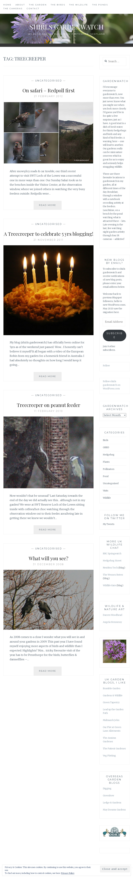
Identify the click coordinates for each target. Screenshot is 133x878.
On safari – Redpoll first (48, 90)
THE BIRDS (58, 4)
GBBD (106, 447)
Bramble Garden (111, 688)
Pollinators (108, 469)
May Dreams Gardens (114, 809)
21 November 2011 (49, 247)
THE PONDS (100, 4)
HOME (7, 4)
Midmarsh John (111, 720)
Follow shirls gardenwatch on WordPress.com (111, 385)
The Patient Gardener (114, 748)
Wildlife (107, 498)
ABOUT (20, 4)
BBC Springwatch (112, 553)
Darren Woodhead (112, 615)
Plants (106, 462)
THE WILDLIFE (78, 4)
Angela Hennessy (112, 622)
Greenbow (108, 795)
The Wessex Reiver (113, 574)
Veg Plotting (109, 755)
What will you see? (48, 565)
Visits (105, 490)
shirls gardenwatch (66, 26)
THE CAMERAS (13, 8)
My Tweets (108, 524)
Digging (107, 788)
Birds (105, 440)
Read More (50, 206)
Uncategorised (48, 80)
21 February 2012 (48, 96)
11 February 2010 (48, 418)
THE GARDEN (38, 4)
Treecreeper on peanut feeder (48, 412)
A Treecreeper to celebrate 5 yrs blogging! (48, 237)
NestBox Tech (110, 567)
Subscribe (114, 335)
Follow (106, 365)
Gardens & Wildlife (112, 695)
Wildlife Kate (109, 585)
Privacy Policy (67, 873)
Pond (105, 476)
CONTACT (33, 8)
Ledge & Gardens (112, 802)
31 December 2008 (48, 572)
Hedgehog (108, 454)
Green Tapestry (111, 702)
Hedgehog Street (112, 560)
